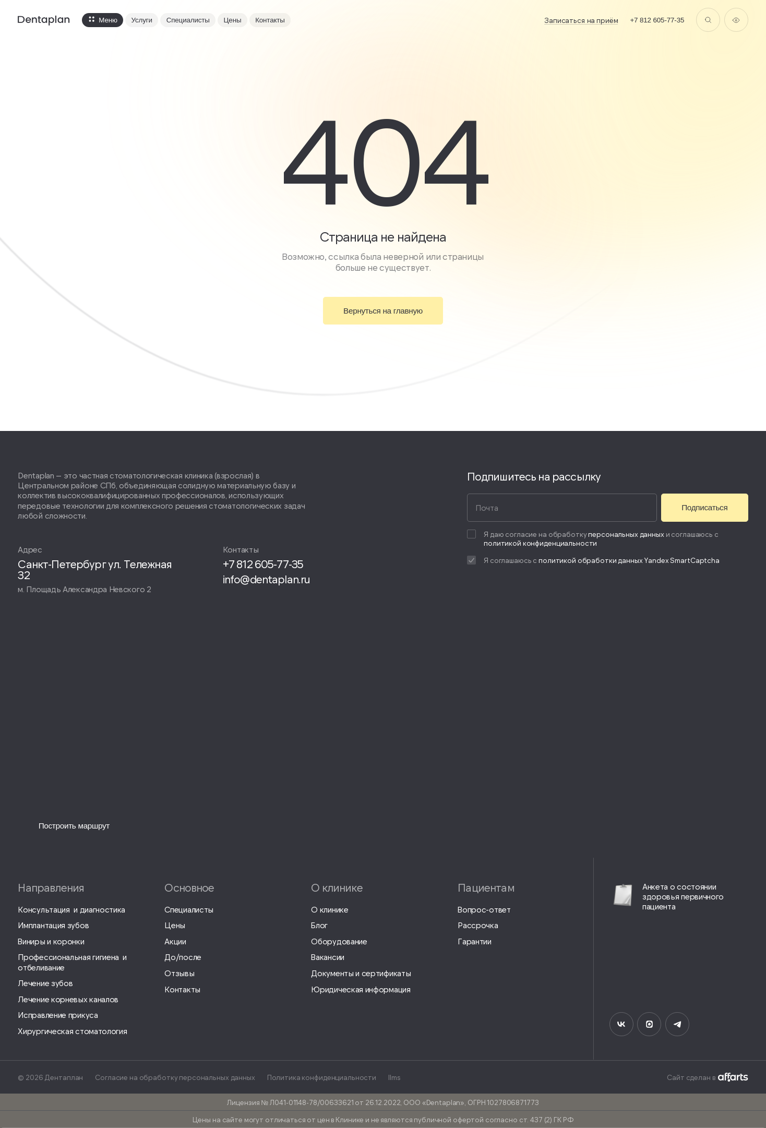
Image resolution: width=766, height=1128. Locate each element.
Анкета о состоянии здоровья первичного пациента (666, 896)
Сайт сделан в (707, 1077)
